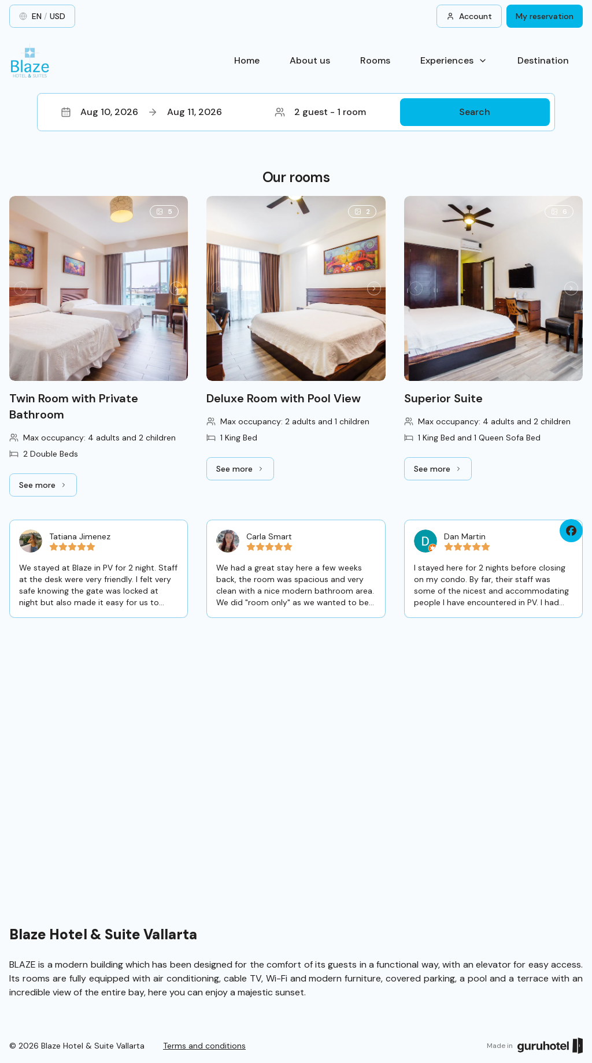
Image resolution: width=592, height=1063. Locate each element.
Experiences (453, 60)
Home (247, 60)
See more (48, 488)
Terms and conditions (204, 1045)
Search (474, 112)
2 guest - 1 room (320, 112)
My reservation (545, 16)
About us (310, 60)
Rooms (375, 60)
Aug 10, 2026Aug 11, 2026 (141, 112)
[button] (296, 112)
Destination (543, 60)
